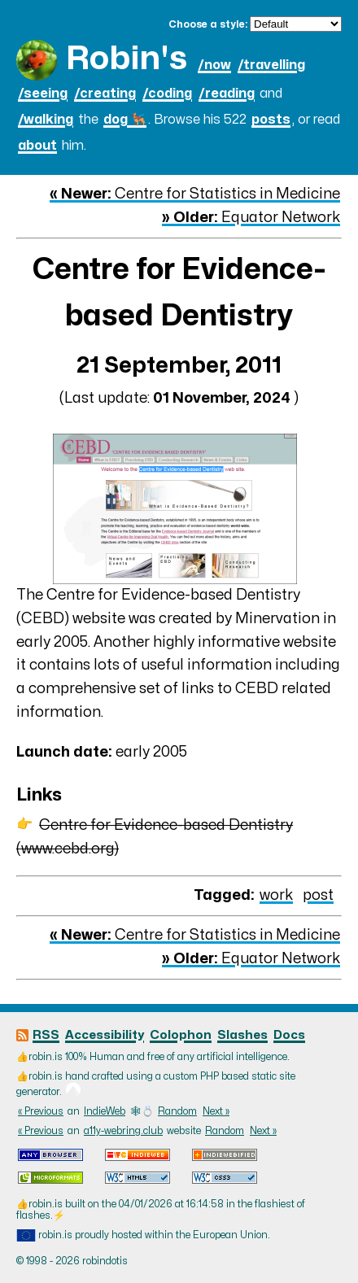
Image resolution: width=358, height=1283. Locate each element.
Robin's (126, 59)
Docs (289, 1035)
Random (177, 1111)
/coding (167, 93)
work (276, 895)
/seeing (43, 93)
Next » (216, 1111)
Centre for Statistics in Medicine (195, 194)
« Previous (40, 1111)
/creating (105, 93)
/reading (227, 93)
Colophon (181, 1035)
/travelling (271, 65)
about (37, 145)
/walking (45, 119)
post (318, 895)
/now (214, 65)
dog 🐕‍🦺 (124, 119)
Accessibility (104, 1035)
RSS (46, 1035)
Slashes (242, 1035)
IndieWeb (104, 1111)
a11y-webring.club (123, 1131)
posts (270, 119)
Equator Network (251, 218)
